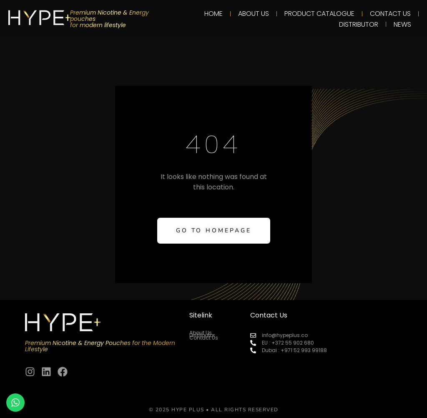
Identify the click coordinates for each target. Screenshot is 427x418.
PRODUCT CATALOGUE (319, 13)
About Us (253, 13)
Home (213, 13)
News (402, 24)
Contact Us (390, 13)
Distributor (358, 24)
